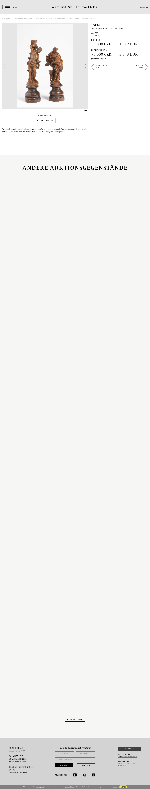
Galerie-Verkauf (17, 750)
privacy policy (40, 787)
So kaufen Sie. (16, 756)
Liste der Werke (61, 19)
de (147, 7)
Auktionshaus (16, 748)
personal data (69, 787)
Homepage (6, 19)
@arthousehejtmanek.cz (127, 757)
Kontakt (129, 749)
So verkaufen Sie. (18, 758)
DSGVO (12, 769)
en (144, 7)
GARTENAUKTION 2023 (44, 19)
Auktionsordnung (18, 761)
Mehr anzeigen (75, 719)
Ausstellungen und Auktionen (23, 19)
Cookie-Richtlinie (18, 772)
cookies (115, 787)
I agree (123, 787)
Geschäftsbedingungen (21, 767)
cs (141, 7)
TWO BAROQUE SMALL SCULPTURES (82, 19)
